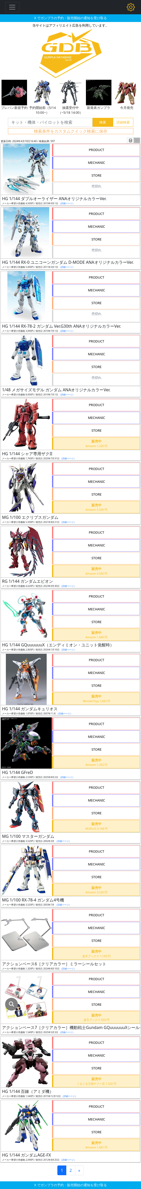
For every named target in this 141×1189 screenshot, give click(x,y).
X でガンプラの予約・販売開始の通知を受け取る (70, 18)
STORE (97, 175)
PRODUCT (96, 149)
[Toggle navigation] (12, 7)
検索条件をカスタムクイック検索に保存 (70, 131)
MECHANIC (96, 162)
